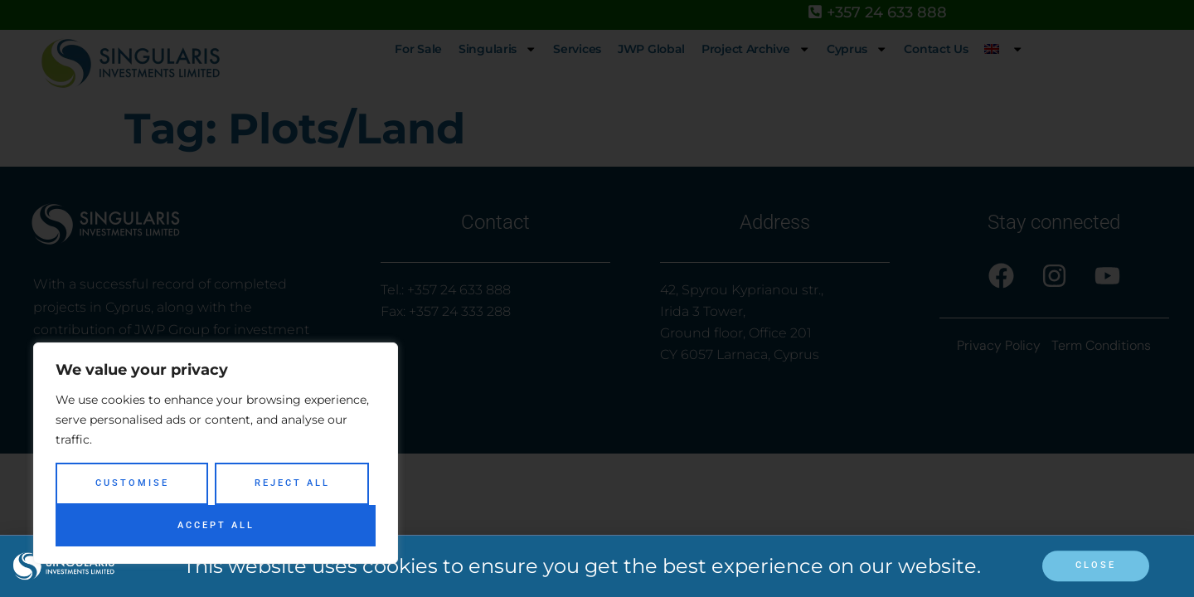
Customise (132, 483)
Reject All (292, 483)
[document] (597, 298)
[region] (215, 453)
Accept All (216, 525)
